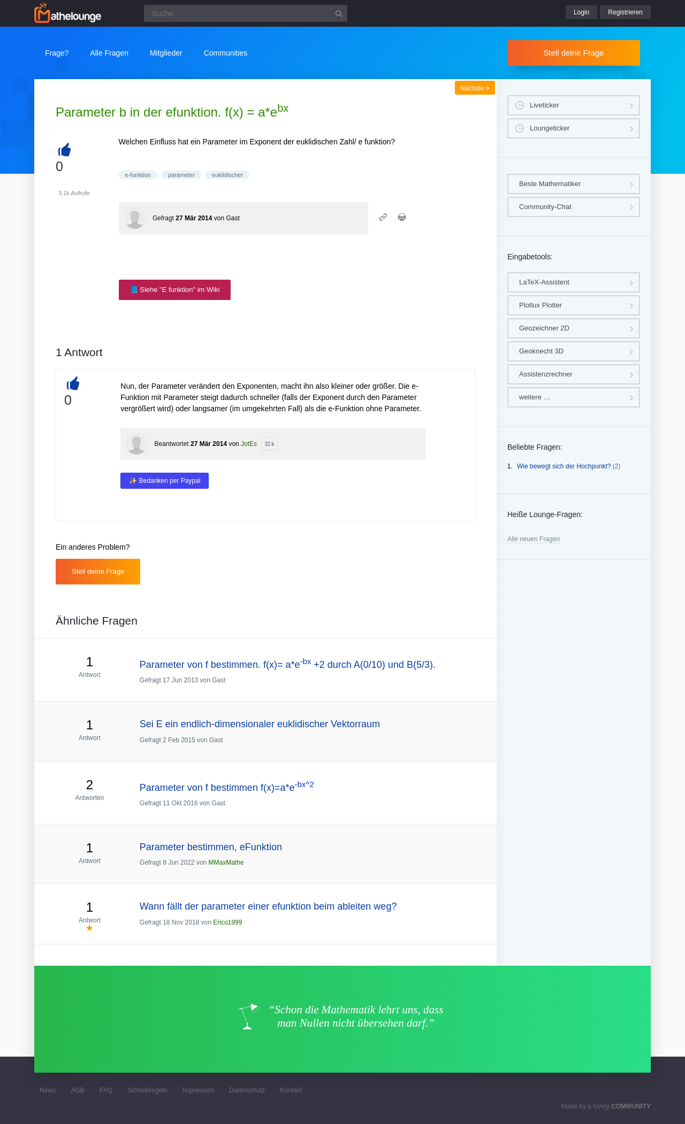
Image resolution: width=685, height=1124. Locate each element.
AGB (77, 1090)
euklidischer (227, 175)
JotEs (249, 444)
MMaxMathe (226, 862)
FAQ (106, 1090)
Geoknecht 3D (541, 351)
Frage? (56, 53)
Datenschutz (247, 1090)
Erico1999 (227, 922)
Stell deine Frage (573, 52)
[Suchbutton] (338, 13)
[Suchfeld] (245, 13)
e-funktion (138, 175)
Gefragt (163, 218)
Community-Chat (545, 207)
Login (581, 12)
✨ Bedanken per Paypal (164, 480)
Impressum (198, 1090)
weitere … (535, 397)
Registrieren (625, 12)
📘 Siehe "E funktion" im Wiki (175, 290)
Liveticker (544, 105)
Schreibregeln (147, 1090)
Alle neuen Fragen (533, 539)
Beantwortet (172, 444)
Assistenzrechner (546, 374)
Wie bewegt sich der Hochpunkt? (564, 466)
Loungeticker (549, 128)
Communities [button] (226, 53)
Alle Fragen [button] (109, 53)
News (48, 1090)
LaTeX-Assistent (544, 282)
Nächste (475, 88)
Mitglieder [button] (166, 53)
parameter (181, 175)
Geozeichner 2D (544, 328)
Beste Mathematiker (550, 184)
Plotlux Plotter (540, 305)
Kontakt (291, 1090)
